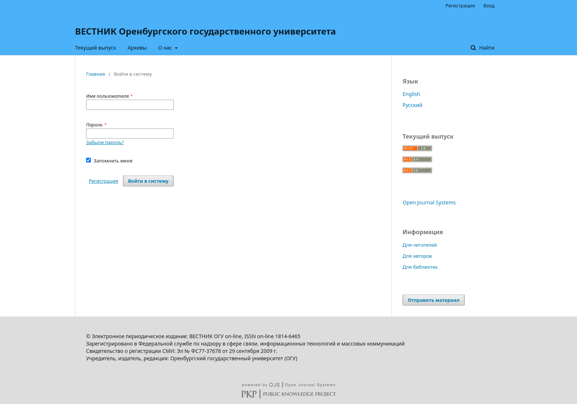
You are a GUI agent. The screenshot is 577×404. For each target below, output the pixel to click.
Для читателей (420, 245)
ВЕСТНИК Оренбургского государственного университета (205, 31)
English (411, 93)
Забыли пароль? (105, 142)
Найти (486, 47)
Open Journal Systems (429, 202)
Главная (95, 74)
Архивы (137, 47)
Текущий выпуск (95, 47)
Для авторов (417, 256)
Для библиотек (420, 267)
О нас (165, 47)
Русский (412, 104)
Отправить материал (434, 300)
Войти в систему (148, 181)
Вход (489, 5)
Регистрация (460, 5)
